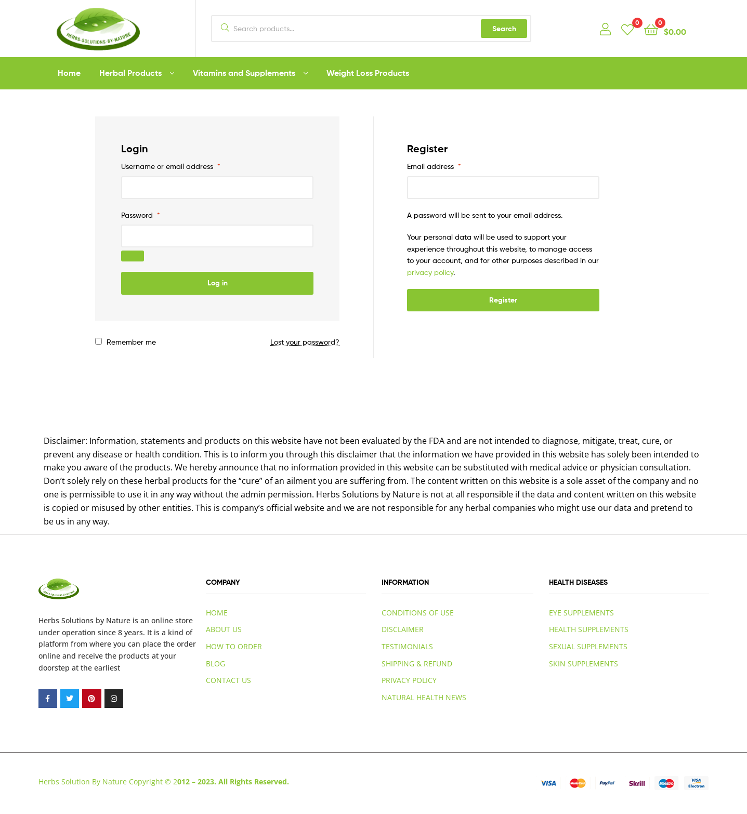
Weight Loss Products (367, 73)
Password (140, 215)
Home (69, 73)
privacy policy (430, 272)
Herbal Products (130, 73)
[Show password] (132, 256)
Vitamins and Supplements (244, 73)
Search (504, 28)
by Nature (113, 620)
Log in (217, 282)
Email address (434, 166)
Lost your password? (304, 341)
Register (503, 300)
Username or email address (170, 166)
